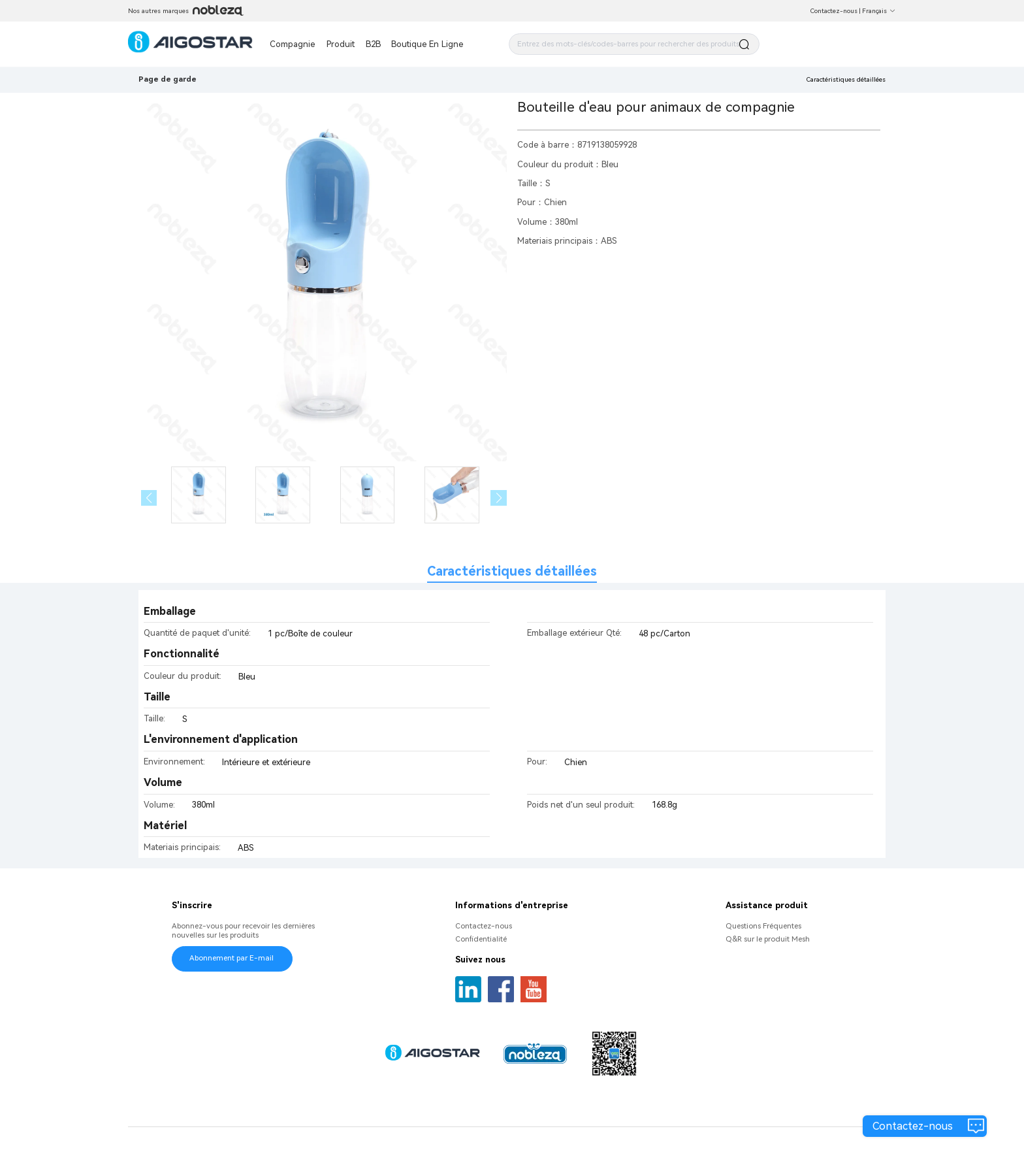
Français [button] (879, 10)
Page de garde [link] (167, 79)
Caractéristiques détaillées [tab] (512, 571)
